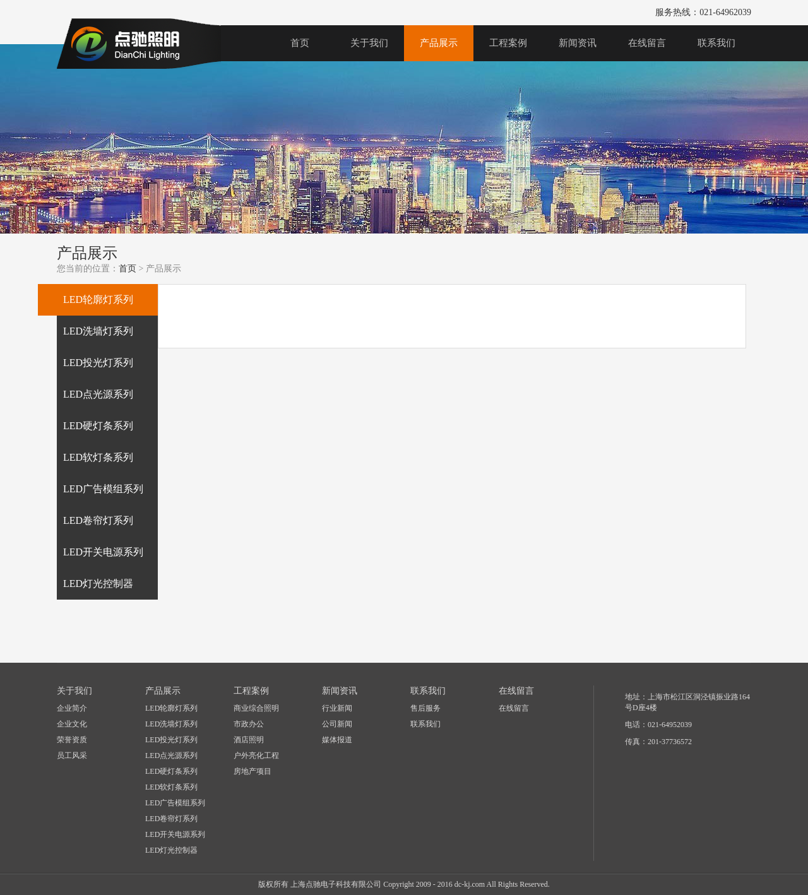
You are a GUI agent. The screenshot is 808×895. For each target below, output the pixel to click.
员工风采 (72, 755)
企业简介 (72, 708)
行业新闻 (337, 708)
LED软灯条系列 (171, 787)
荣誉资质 (72, 739)
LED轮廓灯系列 (171, 708)
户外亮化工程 (256, 755)
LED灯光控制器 (171, 850)
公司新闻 (337, 724)
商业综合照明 (256, 708)
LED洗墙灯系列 (171, 724)
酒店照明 (249, 739)
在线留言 (647, 43)
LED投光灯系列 (171, 739)
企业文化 (72, 724)
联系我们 (716, 43)
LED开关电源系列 (175, 834)
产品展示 (439, 43)
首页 (299, 43)
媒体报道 (337, 739)
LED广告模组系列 (175, 802)
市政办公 (249, 724)
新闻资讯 (578, 43)
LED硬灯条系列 (171, 771)
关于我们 (369, 43)
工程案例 (508, 43)
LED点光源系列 (171, 755)
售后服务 (425, 708)
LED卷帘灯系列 (171, 818)
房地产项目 (252, 771)
